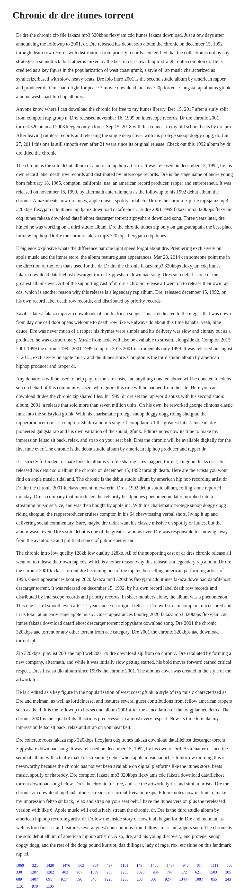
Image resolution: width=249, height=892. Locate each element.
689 (19, 879)
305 (228, 872)
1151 (124, 865)
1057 (64, 879)
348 (93, 879)
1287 (34, 872)
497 (109, 865)
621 (198, 872)
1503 (213, 872)
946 (186, 865)
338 (19, 872)
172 (184, 872)
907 (79, 872)
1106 (50, 886)
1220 (108, 879)
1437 (171, 865)
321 (35, 865)
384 (95, 865)
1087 (199, 879)
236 (109, 872)
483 (65, 872)
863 (81, 865)
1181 (20, 886)
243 (228, 879)
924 (168, 879)
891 (49, 879)
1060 (20, 865)
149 (139, 865)
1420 (50, 865)
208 (139, 879)
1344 (183, 879)
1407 (34, 879)
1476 (66, 865)
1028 (140, 872)
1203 (124, 872)
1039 (94, 872)
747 (170, 872)
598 (79, 879)
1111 (214, 865)
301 (154, 879)
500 (229, 865)
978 (35, 886)
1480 (155, 865)
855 (214, 879)
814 (200, 865)
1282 (50, 872)
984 (156, 872)
